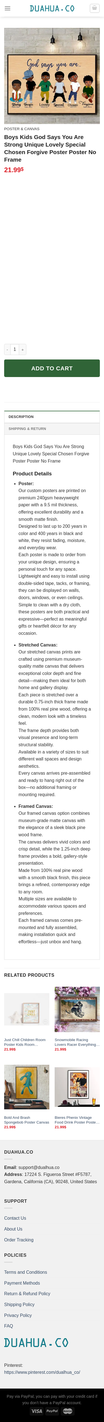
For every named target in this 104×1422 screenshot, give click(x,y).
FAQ (8, 1326)
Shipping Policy (19, 1304)
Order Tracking (19, 1240)
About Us (13, 1229)
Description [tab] (21, 417)
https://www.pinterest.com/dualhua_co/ (42, 1372)
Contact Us (15, 1218)
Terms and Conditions (25, 1272)
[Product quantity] (14, 349)
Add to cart (52, 368)
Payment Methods (22, 1283)
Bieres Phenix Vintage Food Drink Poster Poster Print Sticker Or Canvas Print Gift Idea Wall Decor (76, 1120)
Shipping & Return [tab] (27, 429)
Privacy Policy (18, 1315)
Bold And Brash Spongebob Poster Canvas (26, 1120)
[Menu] (7, 8)
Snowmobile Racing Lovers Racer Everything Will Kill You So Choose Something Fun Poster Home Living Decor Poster (77, 1042)
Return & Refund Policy (27, 1293)
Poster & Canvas (21, 129)
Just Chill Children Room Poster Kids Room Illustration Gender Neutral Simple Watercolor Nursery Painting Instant (26, 1042)
